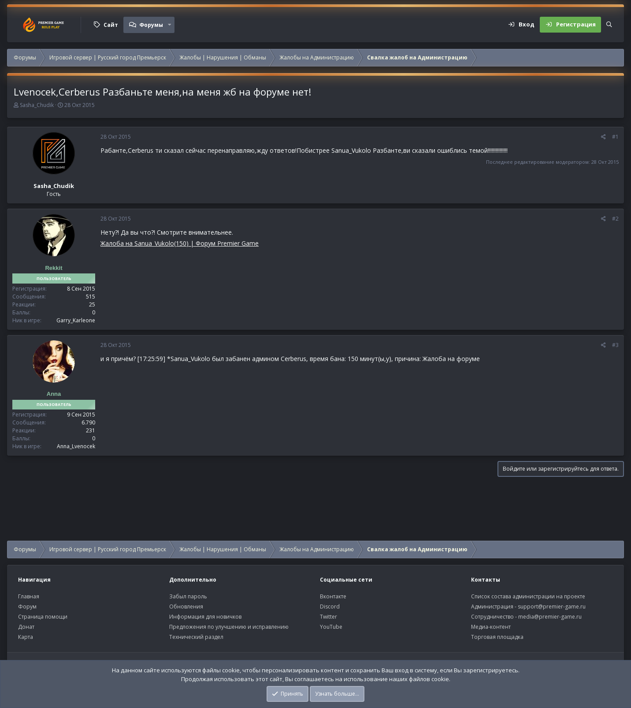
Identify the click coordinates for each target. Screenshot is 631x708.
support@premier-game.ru (552, 606)
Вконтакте (333, 596)
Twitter (328, 616)
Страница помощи (42, 616)
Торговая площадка (497, 637)
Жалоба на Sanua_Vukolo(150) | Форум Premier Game (179, 243)
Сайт (111, 25)
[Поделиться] (603, 137)
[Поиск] (609, 25)
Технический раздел (196, 637)
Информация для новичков (205, 616)
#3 (615, 345)
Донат (26, 627)
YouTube (331, 627)
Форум (27, 606)
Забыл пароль (188, 596)
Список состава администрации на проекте (528, 596)
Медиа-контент (491, 627)
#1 (615, 136)
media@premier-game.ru (550, 616)
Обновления (186, 606)
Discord (330, 606)
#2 (615, 218)
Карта (25, 637)
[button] (169, 25)
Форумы (151, 25)
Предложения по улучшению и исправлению (229, 627)
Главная (28, 596)
